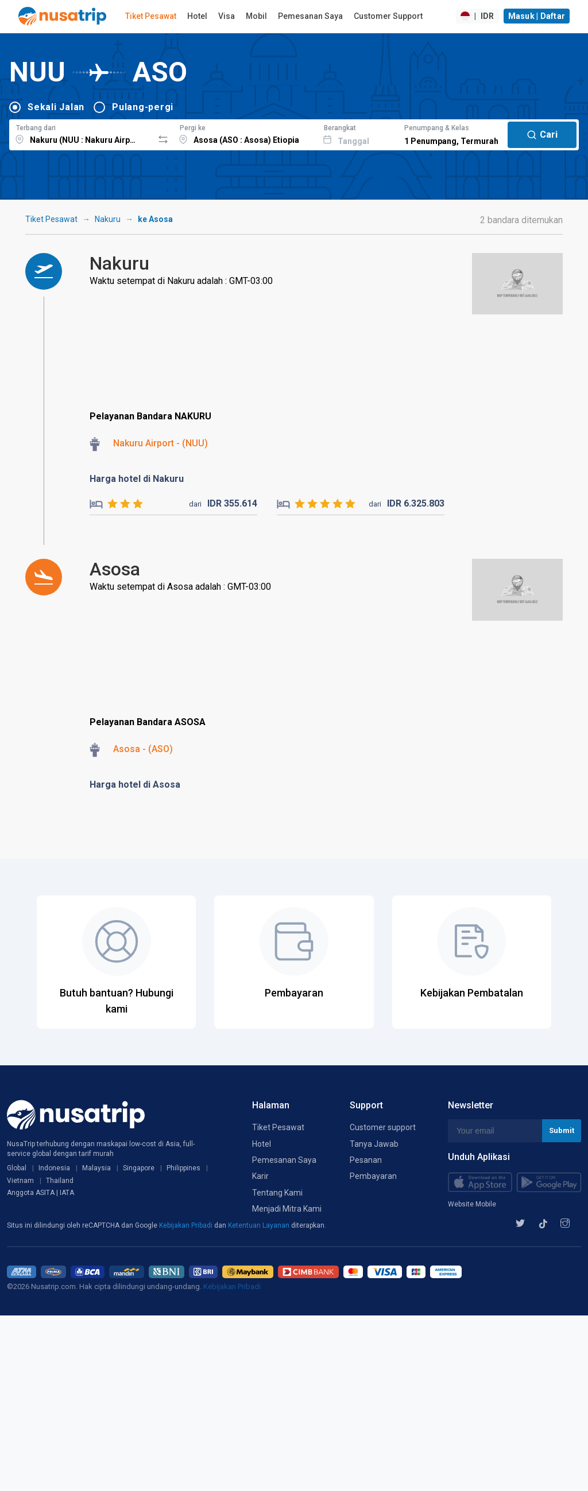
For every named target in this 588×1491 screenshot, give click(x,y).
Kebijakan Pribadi (186, 1225)
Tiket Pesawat (150, 16)
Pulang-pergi (142, 107)
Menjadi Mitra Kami (287, 1208)
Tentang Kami (277, 1192)
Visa (226, 16)
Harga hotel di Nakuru (137, 478)
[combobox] (81, 133)
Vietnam (20, 1181)
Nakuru (108, 219)
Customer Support (388, 16)
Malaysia (96, 1168)
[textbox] (81, 133)
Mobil (256, 16)
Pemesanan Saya (310, 16)
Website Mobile (472, 1204)
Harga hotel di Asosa (135, 784)
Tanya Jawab (374, 1144)
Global (16, 1168)
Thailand (60, 1181)
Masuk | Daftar (537, 16)
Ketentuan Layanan (259, 1225)
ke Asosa (155, 219)
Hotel (197, 16)
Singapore (138, 1168)
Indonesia (54, 1168)
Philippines (183, 1168)
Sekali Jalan (56, 107)
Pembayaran (373, 1176)
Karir (260, 1176)
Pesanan (366, 1160)
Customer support (383, 1127)
